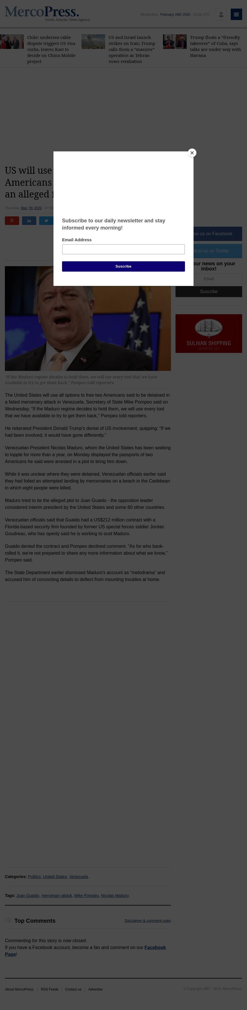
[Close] (192, 153)
